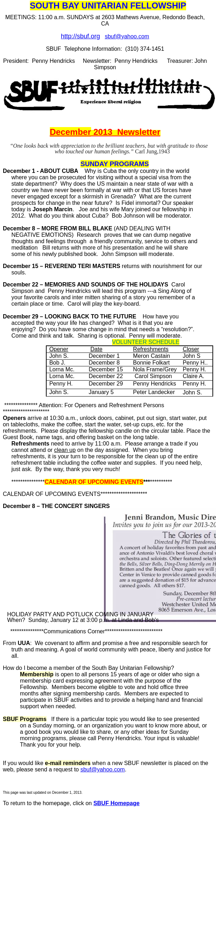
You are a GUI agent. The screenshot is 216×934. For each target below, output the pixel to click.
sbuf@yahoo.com (127, 36)
